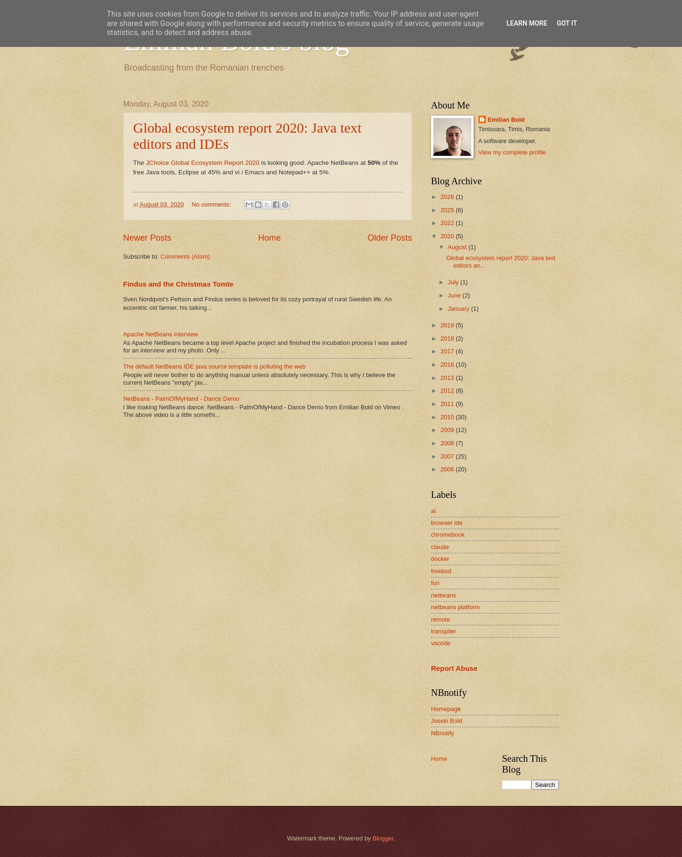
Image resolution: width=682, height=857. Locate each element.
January (459, 308)
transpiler (443, 631)
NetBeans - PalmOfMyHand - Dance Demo (181, 398)
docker (440, 558)
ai (433, 510)
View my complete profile (512, 152)
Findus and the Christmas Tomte (178, 284)
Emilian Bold (506, 119)
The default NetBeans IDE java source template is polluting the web (214, 366)
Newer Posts (147, 238)
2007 (448, 456)
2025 (448, 210)
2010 (448, 417)
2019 (448, 325)
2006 (448, 469)
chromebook (448, 534)
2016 (448, 364)
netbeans (443, 595)
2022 (448, 222)
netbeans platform (455, 607)
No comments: (212, 204)
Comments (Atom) (185, 256)
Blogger (383, 838)
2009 (448, 429)
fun (435, 582)
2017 (448, 351)
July (454, 282)
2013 (448, 377)
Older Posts (390, 238)
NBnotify (442, 733)
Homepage (446, 709)
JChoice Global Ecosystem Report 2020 (201, 162)
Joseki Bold (446, 720)
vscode (440, 643)
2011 (448, 403)
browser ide (447, 522)
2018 (448, 338)
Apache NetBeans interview (160, 334)
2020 (448, 236)
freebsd (441, 571)
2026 (448, 196)
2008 (448, 443)
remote (440, 619)
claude (440, 546)
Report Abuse (454, 668)
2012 (448, 390)
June (455, 295)
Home (269, 238)
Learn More (526, 23)
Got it (566, 23)
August (458, 247)
